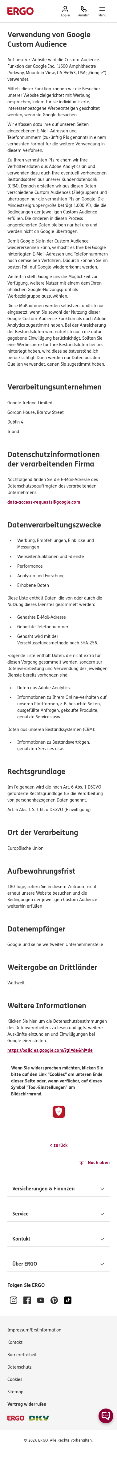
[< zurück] (58, 1145)
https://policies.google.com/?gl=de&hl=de (50, 1050)
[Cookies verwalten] (14, 1380)
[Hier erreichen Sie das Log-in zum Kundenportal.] (65, 11)
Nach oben (99, 1162)
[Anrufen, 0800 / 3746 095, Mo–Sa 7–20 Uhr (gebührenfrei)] (83, 11)
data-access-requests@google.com (43, 502)
